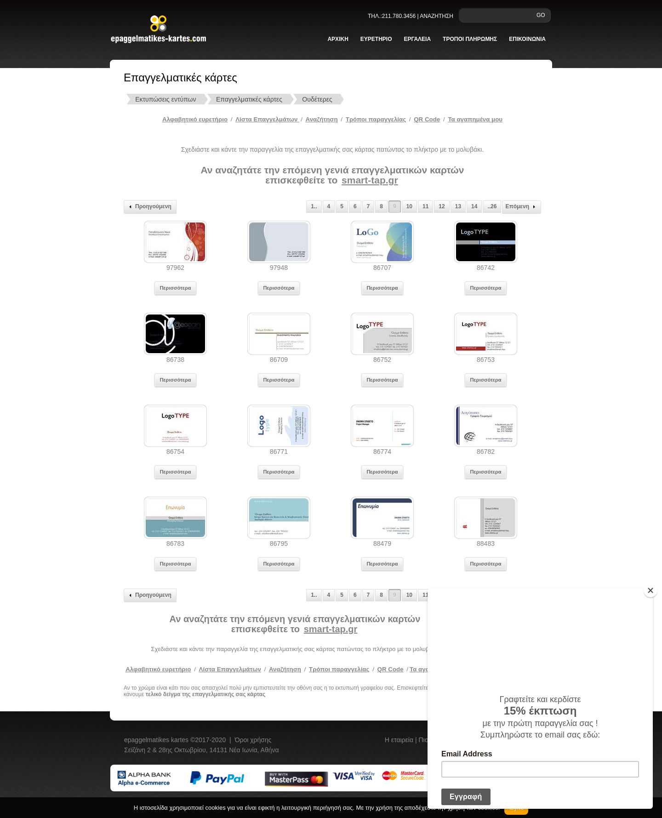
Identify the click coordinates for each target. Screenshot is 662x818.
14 (474, 206)
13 (458, 206)
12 (442, 206)
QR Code (427, 119)
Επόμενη (521, 207)
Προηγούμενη (148, 207)
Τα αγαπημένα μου (475, 119)
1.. (314, 206)
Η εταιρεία (400, 740)
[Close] (650, 590)
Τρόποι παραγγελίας (339, 669)
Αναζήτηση (322, 119)
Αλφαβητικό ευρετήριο (195, 119)
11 (425, 206)
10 (409, 206)
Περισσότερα (175, 288)
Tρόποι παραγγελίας (376, 119)
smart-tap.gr (370, 180)
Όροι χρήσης (253, 740)
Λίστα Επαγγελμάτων (267, 119)
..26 (491, 206)
